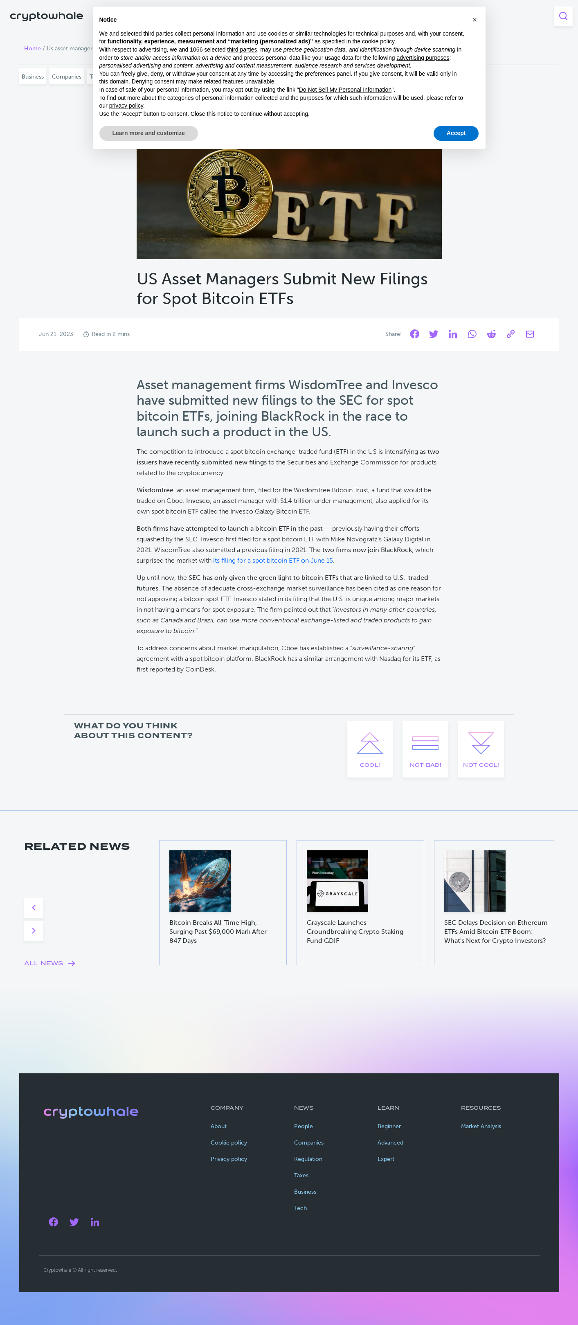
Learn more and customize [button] (148, 133)
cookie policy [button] (378, 41)
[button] (474, 19)
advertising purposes (422, 57)
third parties (242, 49)
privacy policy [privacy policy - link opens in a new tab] (126, 105)
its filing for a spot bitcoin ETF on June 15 (273, 560)
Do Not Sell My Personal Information (345, 89)
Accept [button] (456, 133)
